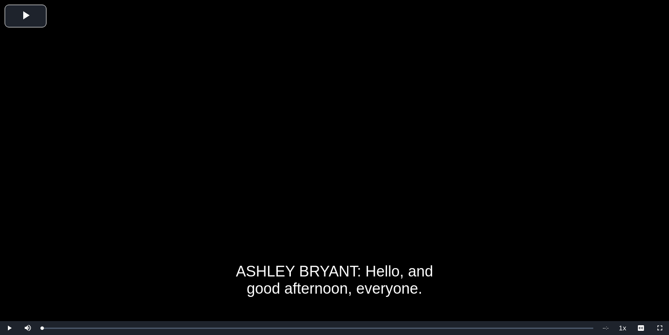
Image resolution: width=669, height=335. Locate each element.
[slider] (317, 328)
